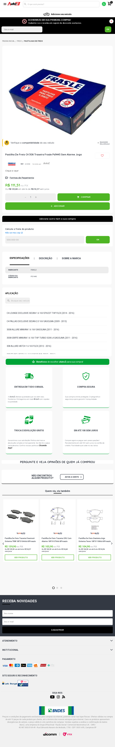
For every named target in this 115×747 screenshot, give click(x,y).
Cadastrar (57, 630)
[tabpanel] (57, 101)
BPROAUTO (21, 533)
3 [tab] (61, 588)
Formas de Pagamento (22, 177)
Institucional (57, 649)
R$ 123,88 (13, 189)
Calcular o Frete (44, 239)
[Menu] (5, 4)
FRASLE (11, 164)
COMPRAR (85, 197)
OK (108, 29)
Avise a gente (73, 477)
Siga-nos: (57, 693)
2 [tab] (57, 588)
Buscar (25, 4)
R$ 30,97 (35, 189)
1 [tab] (53, 588)
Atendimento (57, 640)
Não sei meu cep (12, 233)
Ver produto (21, 557)
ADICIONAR (59, 206)
